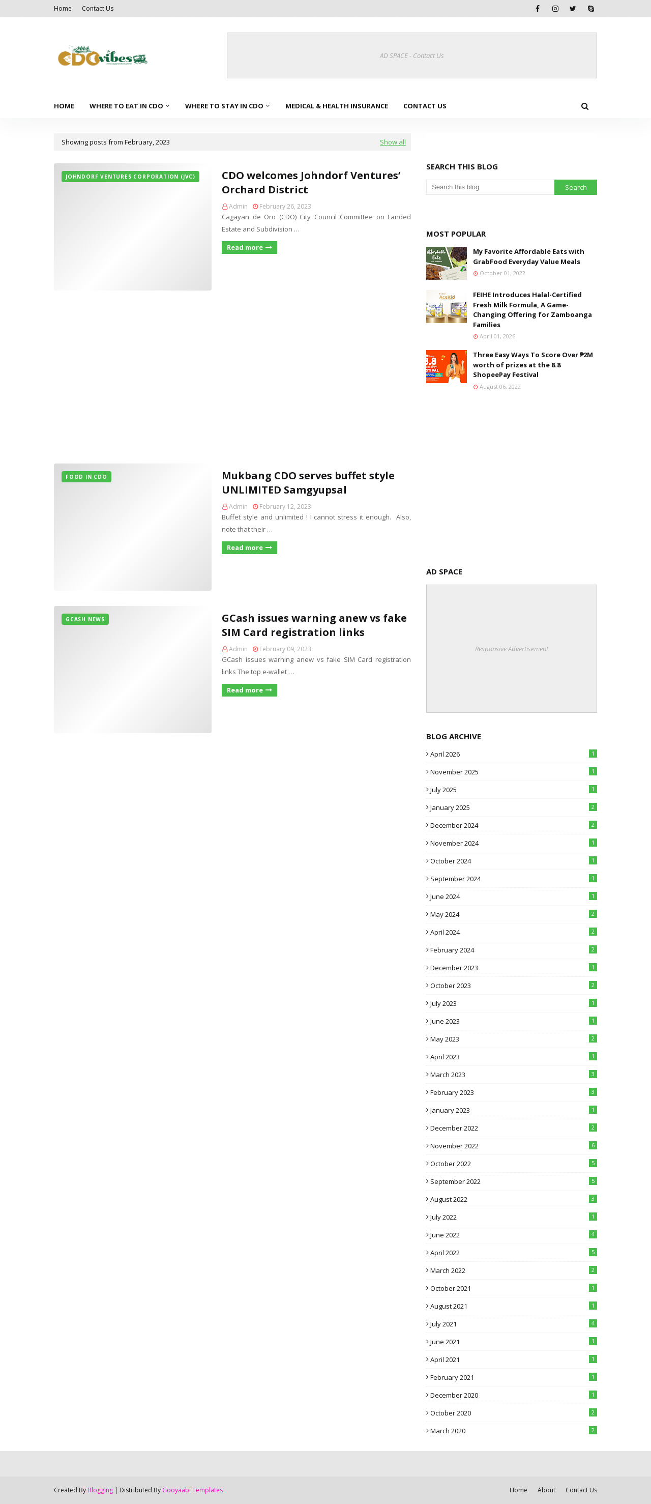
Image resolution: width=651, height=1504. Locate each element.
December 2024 (513, 825)
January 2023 (513, 1110)
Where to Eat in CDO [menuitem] (126, 105)
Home (63, 8)
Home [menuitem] (64, 105)
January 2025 (513, 807)
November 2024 (513, 843)
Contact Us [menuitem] (425, 105)
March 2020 (513, 1430)
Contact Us (97, 8)
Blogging (100, 1490)
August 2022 (513, 1199)
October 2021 (513, 1288)
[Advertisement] (232, 377)
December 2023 (513, 967)
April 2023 (513, 1056)
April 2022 (513, 1252)
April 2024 (513, 932)
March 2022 (513, 1270)
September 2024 (513, 878)
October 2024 (513, 860)
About (546, 1490)
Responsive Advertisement (511, 648)
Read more (245, 247)
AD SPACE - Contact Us (412, 55)
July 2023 (513, 1003)
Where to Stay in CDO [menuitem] (224, 105)
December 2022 (513, 1128)
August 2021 (513, 1306)
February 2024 (513, 950)
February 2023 (513, 1092)
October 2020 (513, 1413)
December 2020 (513, 1395)
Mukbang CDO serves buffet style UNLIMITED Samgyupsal (308, 483)
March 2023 (513, 1074)
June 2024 (513, 896)
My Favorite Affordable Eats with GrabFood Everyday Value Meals (528, 256)
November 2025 (513, 771)
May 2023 (513, 1039)
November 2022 (513, 1145)
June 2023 (513, 1021)
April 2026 (513, 754)
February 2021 (513, 1377)
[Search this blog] (490, 187)
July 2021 (513, 1323)
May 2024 (513, 914)
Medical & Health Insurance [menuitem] (336, 105)
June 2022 (513, 1234)
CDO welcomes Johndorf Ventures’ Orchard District (311, 182)
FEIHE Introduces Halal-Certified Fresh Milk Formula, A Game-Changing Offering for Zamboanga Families (532, 309)
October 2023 (513, 985)
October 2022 (513, 1163)
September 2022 (513, 1181)
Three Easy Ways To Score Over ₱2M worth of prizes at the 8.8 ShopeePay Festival (533, 364)
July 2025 (513, 789)
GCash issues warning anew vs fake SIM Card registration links (314, 625)
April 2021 (513, 1359)
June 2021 (513, 1341)
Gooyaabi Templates (192, 1490)
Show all (393, 142)
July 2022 (513, 1217)
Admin (238, 206)
